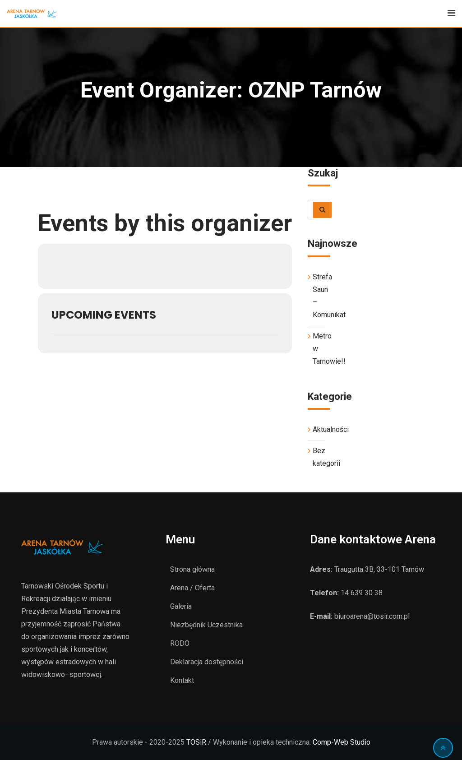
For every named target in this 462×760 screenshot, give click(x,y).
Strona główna (192, 569)
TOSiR (196, 742)
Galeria (181, 606)
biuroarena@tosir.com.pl (372, 616)
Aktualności (331, 429)
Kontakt (182, 680)
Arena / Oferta (192, 588)
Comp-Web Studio (341, 742)
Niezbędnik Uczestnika (206, 625)
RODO (179, 643)
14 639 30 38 (362, 593)
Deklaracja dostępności (206, 662)
